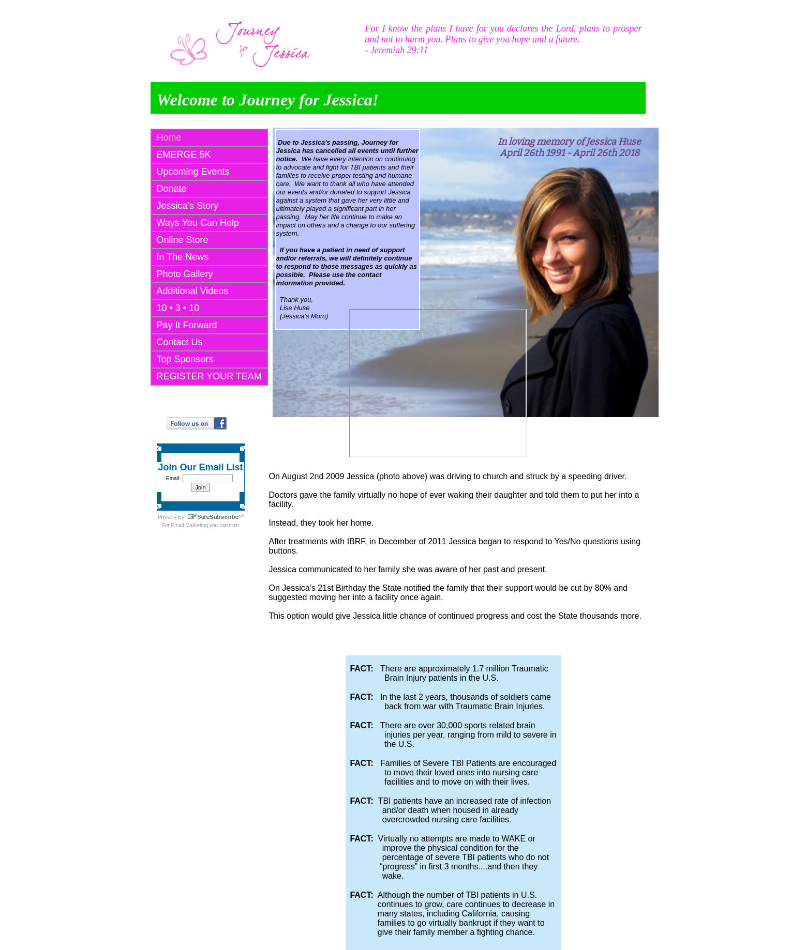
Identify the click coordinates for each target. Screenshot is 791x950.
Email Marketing (189, 525)
